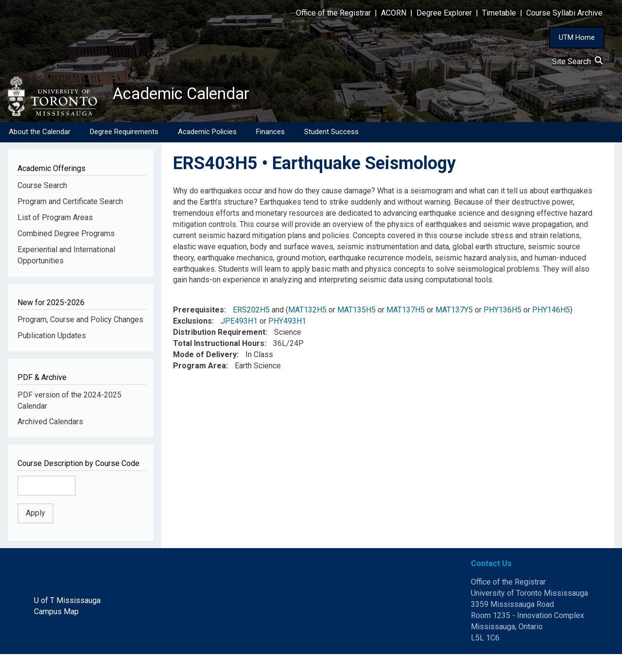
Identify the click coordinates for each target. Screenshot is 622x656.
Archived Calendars (50, 423)
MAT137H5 (405, 311)
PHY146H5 (551, 311)
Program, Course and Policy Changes (80, 321)
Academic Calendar (188, 95)
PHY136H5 (502, 311)
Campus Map (56, 613)
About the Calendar (39, 133)
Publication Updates (51, 337)
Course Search (42, 187)
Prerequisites (198, 311)
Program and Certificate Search (70, 203)
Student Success (331, 133)
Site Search (577, 61)
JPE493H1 (239, 323)
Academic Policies (207, 133)
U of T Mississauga (67, 602)
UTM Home (577, 37)
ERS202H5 (251, 311)
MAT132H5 (307, 311)
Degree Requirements (124, 133)
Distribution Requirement (219, 334)
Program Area (199, 367)
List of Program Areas (55, 219)
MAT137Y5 (454, 311)
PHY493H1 (287, 323)
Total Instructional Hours (218, 345)
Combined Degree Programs (66, 235)
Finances (270, 133)
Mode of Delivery (205, 356)
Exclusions (192, 323)
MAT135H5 (356, 311)
